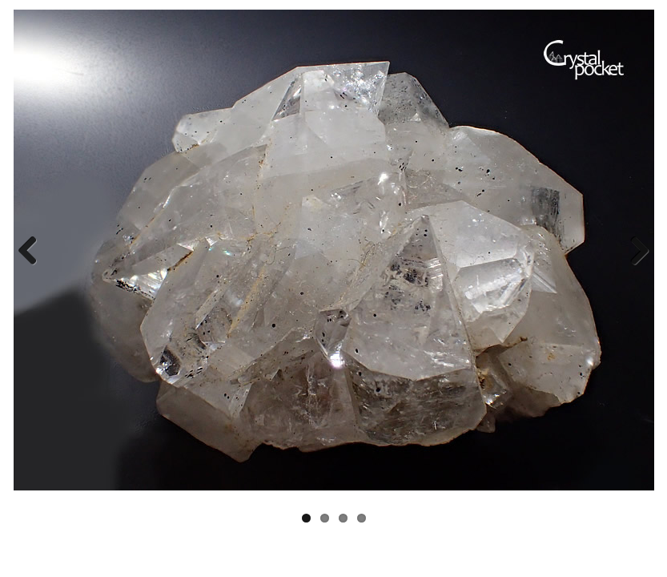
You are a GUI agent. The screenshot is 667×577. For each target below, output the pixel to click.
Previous (34, 250)
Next (633, 250)
